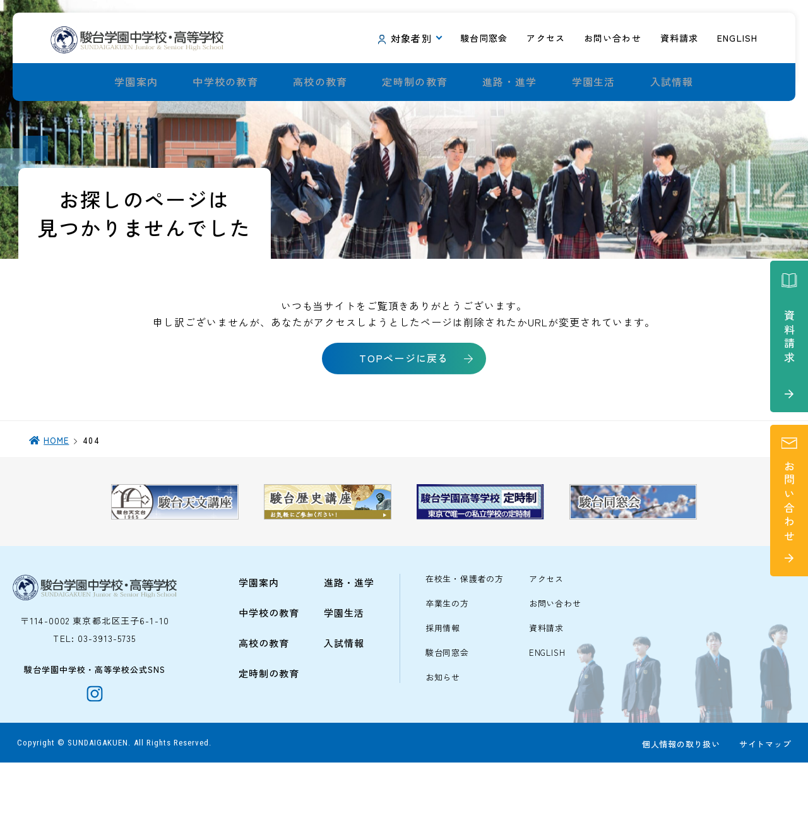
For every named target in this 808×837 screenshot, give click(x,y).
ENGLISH (547, 720)
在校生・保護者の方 (464, 646)
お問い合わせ (555, 670)
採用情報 (442, 695)
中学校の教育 (225, 82)
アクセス (546, 646)
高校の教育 (320, 82)
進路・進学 (509, 82)
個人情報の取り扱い (678, 819)
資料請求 (546, 695)
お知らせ (442, 744)
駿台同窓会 (447, 720)
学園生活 (593, 82)
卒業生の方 (447, 670)
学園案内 (136, 82)
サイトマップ (763, 819)
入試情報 (672, 82)
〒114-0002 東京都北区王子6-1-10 (94, 687)
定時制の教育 (415, 82)
